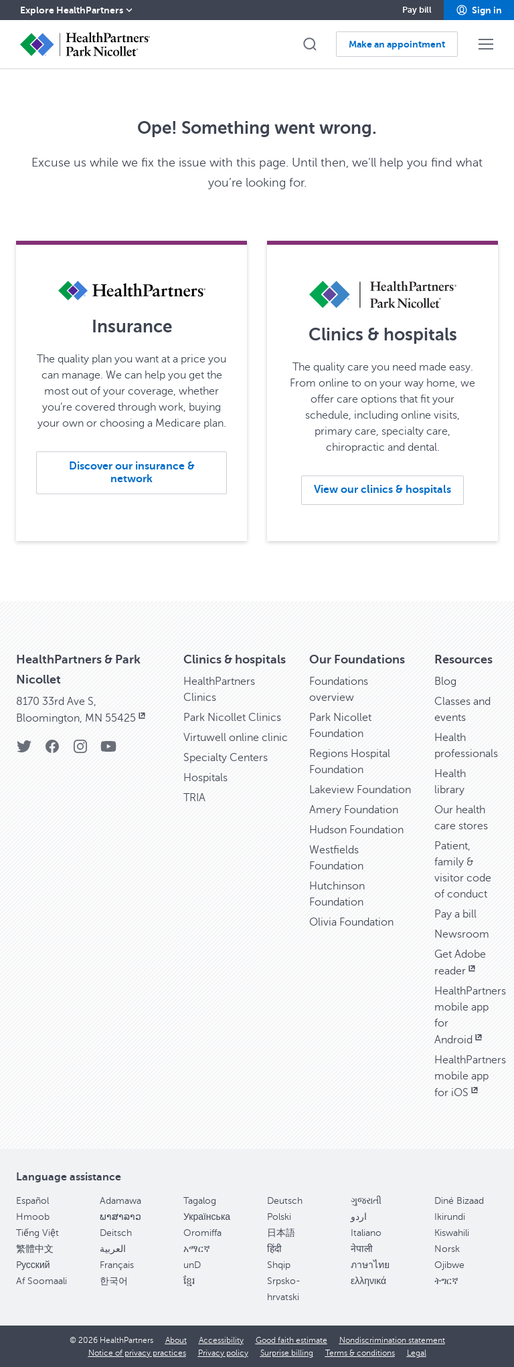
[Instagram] (80, 750)
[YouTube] (108, 750)
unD (192, 1265)
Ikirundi (449, 1217)
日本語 (281, 1233)
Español (32, 1201)
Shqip (278, 1265)
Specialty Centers (225, 758)
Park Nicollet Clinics (232, 718)
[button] (479, 10)
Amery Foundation (353, 810)
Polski (279, 1217)
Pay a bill (455, 914)
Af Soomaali (41, 1281)
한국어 (114, 1281)
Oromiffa (202, 1233)
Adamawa (120, 1201)
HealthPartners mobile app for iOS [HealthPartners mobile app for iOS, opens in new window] (470, 1076)
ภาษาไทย (370, 1265)
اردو (359, 1217)
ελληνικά (368, 1281)
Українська (206, 1217)
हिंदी (274, 1249)
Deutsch (285, 1201)
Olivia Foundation (351, 922)
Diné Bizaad (459, 1201)
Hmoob (33, 1217)
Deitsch (116, 1233)
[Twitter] (24, 750)
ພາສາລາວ (120, 1217)
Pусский (33, 1265)
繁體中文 (35, 1249)
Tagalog (199, 1201)
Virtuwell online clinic (235, 738)
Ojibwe (449, 1265)
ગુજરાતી (366, 1201)
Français (117, 1265)
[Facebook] (52, 750)
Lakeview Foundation (360, 790)
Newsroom (461, 934)
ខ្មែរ (189, 1281)
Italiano (366, 1233)
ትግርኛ (446, 1281)
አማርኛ (196, 1249)
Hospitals (205, 778)
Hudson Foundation (356, 830)
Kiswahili (451, 1233)
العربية (113, 1249)
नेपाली (362, 1249)
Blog (445, 681)
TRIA (194, 798)
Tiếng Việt (37, 1233)
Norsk (447, 1249)
